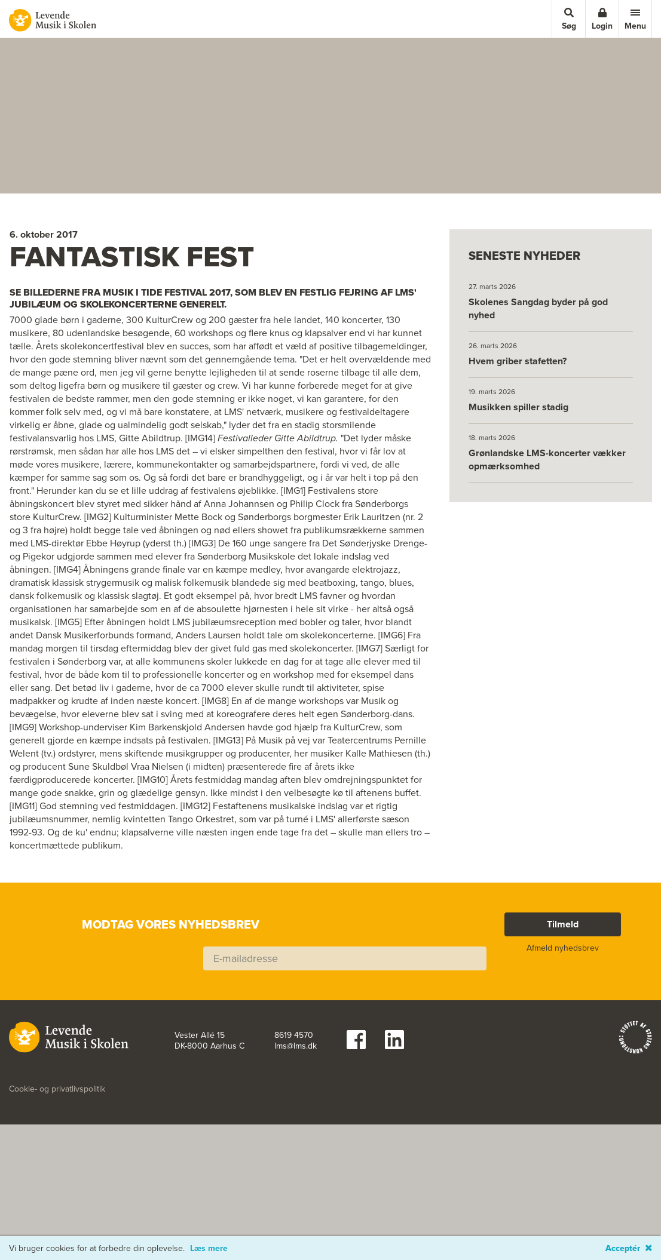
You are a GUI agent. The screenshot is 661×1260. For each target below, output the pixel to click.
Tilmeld (563, 1047)
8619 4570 (293, 1158)
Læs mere (209, 1248)
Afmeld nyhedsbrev (563, 1071)
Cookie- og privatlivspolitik (57, 1212)
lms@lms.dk (295, 1169)
